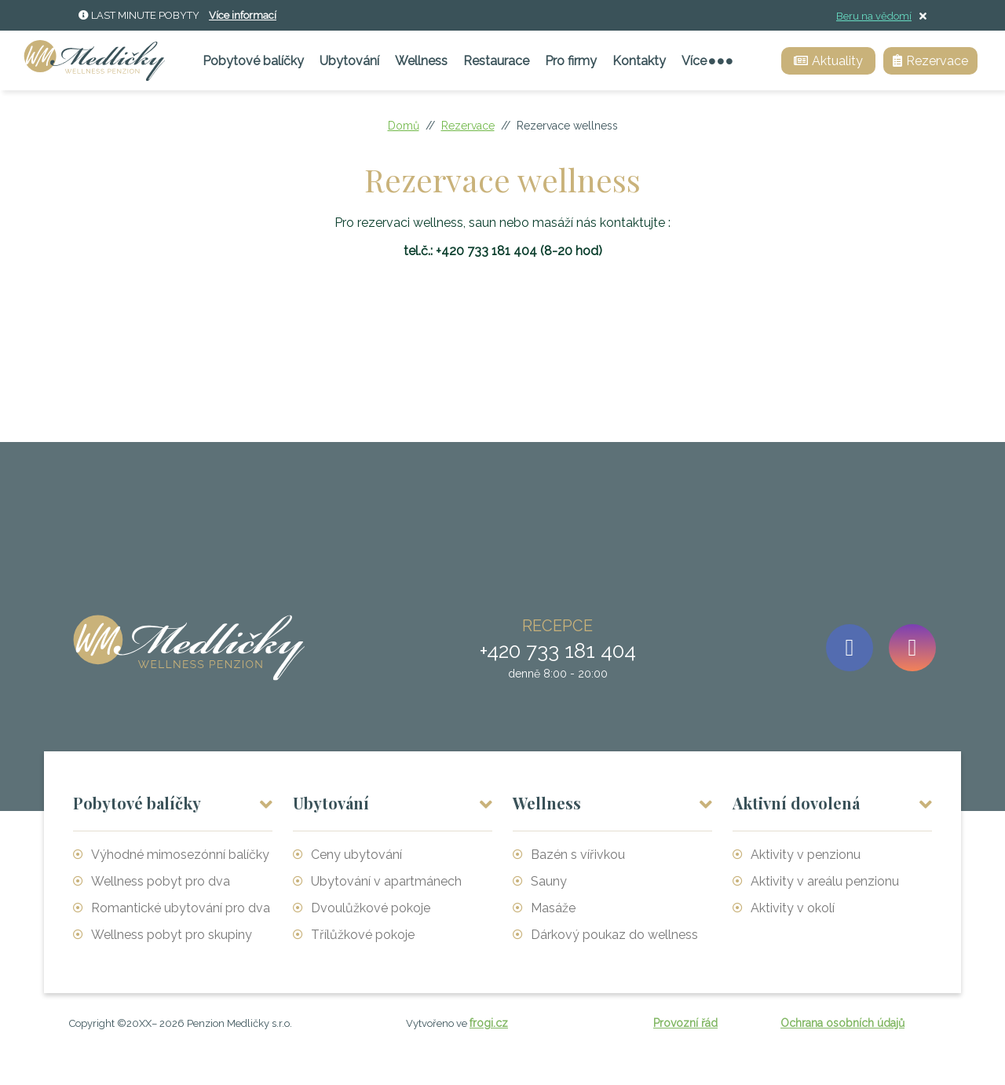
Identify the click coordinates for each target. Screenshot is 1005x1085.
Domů (403, 125)
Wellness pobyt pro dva (160, 881)
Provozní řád (685, 1023)
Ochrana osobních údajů (842, 1023)
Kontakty (639, 60)
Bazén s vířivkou (578, 854)
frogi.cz (489, 1023)
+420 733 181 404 (486, 250)
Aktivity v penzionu (806, 854)
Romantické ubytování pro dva (180, 908)
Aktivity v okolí (793, 908)
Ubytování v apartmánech (386, 881)
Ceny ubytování (356, 854)
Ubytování (349, 60)
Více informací (242, 15)
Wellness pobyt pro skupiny (171, 934)
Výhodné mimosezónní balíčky (180, 854)
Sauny (549, 881)
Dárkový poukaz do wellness (614, 934)
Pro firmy (571, 60)
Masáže (553, 908)
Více (707, 60)
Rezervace (468, 125)
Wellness (421, 60)
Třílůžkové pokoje (363, 934)
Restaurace (496, 60)
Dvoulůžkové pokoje (370, 908)
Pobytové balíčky (253, 60)
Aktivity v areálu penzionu (825, 881)
